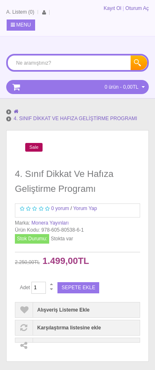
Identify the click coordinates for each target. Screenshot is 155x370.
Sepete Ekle (78, 287)
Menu (21, 25)
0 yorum (60, 208)
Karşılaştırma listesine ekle (69, 328)
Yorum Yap (85, 208)
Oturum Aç (137, 8)
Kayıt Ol (113, 8)
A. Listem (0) (20, 12)
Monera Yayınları (50, 223)
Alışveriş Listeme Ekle (63, 310)
